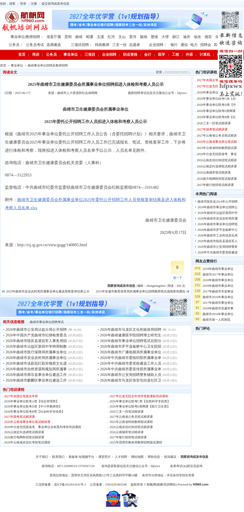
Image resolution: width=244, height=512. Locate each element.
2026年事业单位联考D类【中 (216, 105)
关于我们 (42, 457)
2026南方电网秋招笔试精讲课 (24, 437)
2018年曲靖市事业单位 (218, 269)
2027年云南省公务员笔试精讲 (217, 135)
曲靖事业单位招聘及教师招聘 (48, 65)
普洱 (132, 37)
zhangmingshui (155, 286)
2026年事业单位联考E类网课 (216, 111)
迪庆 (186, 37)
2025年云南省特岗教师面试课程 (131, 422)
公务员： (16, 45)
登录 (23, 3)
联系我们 (58, 457)
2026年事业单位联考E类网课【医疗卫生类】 (140, 406)
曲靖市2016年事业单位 (218, 297)
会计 (147, 54)
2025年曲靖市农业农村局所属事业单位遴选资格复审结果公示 (47, 291)
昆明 (68, 37)
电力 (194, 45)
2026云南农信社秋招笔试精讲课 (131, 427)
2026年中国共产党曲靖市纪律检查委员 (36, 335)
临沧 (197, 37)
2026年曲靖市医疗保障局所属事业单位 (36, 352)
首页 (21, 54)
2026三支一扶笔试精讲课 (127, 411)
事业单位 (70, 54)
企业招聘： (158, 45)
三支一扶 (119, 45)
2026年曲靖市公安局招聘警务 (218, 247)
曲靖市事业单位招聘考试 (47, 322)
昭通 (89, 37)
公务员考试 (35, 45)
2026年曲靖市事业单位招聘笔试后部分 (130, 341)
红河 (111, 37)
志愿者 (134, 45)
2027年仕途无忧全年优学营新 (217, 86)
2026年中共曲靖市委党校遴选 (218, 252)
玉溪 (100, 37)
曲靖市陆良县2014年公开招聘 (218, 201)
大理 (165, 37)
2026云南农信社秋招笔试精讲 (217, 160)
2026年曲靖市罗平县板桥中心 (218, 230)
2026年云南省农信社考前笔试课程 (27, 442)
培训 (35, 54)
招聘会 (205, 45)
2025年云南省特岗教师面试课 (217, 148)
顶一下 (177, 278)
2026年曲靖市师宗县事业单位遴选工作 (36, 375)
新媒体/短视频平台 (81, 457)
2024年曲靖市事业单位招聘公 (218, 207)
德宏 (208, 37)
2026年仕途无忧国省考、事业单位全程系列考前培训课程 (42, 427)
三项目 (90, 54)
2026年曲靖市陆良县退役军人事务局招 (36, 341)
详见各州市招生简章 (180, 475)
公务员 (51, 54)
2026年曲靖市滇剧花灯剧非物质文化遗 (36, 363)
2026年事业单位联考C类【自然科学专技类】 (140, 401)
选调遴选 (53, 45)
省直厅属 (53, 37)
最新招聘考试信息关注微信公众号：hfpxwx (157, 93)
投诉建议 (170, 457)
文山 (122, 37)
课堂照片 (104, 457)
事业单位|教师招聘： (27, 37)
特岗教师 (102, 45)
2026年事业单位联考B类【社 (216, 117)
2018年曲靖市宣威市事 (218, 308)
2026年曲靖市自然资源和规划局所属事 (36, 369)
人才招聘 (121, 457)
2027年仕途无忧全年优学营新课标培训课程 (139, 396)
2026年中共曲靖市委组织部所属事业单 (130, 358)
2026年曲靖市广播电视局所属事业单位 (130, 352)
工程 (175, 54)
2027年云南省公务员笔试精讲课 (131, 417)
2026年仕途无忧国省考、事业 (217, 154)
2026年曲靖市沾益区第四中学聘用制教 (36, 346)
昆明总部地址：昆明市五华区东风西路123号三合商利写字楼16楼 (93, 475)
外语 (189, 54)
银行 (174, 45)
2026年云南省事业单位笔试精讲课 (27, 422)
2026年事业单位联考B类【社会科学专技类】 (34, 411)
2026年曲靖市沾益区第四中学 (218, 213)
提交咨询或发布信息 (55, 3)
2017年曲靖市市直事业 (218, 291)
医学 (161, 54)
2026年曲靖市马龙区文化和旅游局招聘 (130, 329)
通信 (184, 45)
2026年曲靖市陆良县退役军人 (218, 241)
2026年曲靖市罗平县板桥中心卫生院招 (130, 346)
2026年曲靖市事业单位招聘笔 (218, 224)
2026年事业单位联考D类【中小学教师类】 (33, 406)
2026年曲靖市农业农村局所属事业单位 (36, 358)
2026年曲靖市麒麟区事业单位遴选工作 (36, 380)
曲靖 (78, 37)
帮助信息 (154, 457)
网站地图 (137, 457)
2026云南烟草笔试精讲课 (127, 432)
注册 (34, 3)
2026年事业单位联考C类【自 (216, 98)
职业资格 (130, 54)
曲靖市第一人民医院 (216, 319)
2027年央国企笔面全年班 (21, 396)
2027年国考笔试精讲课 (19, 417)
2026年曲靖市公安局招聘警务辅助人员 (130, 375)
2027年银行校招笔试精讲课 (128, 437)
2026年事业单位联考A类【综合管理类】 (31, 401)
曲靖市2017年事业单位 (218, 274)
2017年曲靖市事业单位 (218, 303)
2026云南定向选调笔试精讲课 (24, 432)
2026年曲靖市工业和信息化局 (218, 235)
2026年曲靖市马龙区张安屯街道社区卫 (130, 380)
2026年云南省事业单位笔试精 (217, 142)
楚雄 (154, 37)
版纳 (143, 37)
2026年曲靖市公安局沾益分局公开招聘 (36, 329)
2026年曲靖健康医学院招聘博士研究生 (130, 335)
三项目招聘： (81, 45)
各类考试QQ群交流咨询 (186, 466)
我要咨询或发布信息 (194, 457)
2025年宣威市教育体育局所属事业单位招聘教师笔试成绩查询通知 (140, 291)
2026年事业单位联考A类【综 (216, 92)
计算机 (205, 54)
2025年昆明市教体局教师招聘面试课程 (136, 442)
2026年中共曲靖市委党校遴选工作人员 (130, 363)
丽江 (176, 37)
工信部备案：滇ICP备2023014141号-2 (60, 484)
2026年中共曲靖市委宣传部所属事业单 (130, 369)
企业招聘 (109, 54)
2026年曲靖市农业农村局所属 (218, 218)
